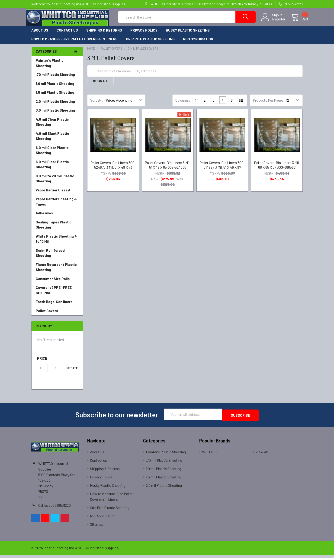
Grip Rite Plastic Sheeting (150, 43)
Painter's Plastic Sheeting (49, 67)
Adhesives (44, 217)
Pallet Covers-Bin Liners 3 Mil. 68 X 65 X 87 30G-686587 (277, 169)
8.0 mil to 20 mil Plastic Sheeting (55, 182)
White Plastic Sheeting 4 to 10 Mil (56, 243)
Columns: (182, 104)
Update (72, 372)
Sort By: (96, 104)
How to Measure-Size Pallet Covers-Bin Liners (74, 43)
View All (262, 455)
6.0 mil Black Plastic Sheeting (52, 168)
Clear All (100, 85)
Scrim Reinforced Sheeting (57, 257)
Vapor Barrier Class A (53, 194)
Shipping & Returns (104, 34)
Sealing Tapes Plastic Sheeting (53, 229)
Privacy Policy (143, 34)
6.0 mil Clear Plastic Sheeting (52, 154)
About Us (39, 34)
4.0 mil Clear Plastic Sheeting (52, 126)
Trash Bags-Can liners (54, 306)
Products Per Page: (268, 104)
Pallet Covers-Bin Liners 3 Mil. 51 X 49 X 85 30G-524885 (167, 169)
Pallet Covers (57, 315)
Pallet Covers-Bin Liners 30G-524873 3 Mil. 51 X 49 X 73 (113, 169)
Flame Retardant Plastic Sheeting (56, 271)
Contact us (67, 34)
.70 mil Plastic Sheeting (55, 79)
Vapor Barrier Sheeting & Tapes (56, 205)
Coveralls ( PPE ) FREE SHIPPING (54, 294)
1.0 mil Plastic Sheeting (55, 88)
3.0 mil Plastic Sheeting (55, 114)
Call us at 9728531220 (54, 508)
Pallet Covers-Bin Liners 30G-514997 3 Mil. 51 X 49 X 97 (222, 169)
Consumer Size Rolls (53, 283)
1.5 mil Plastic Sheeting (55, 96)
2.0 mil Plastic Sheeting (55, 105)
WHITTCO (209, 455)
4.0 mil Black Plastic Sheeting (52, 140)
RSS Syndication (198, 43)
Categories (46, 55)
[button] (57, 362)
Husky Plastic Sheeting (188, 34)
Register (273, 22)
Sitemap (96, 527)
